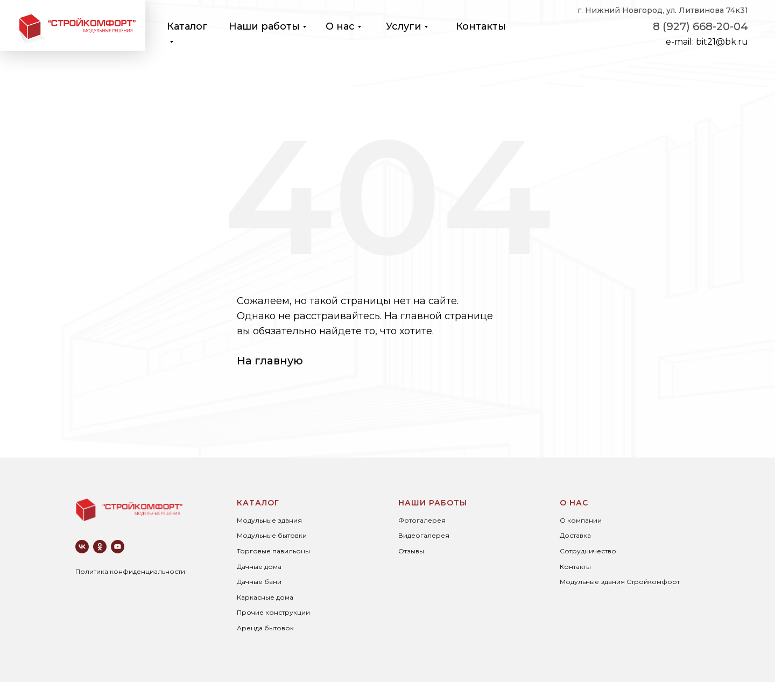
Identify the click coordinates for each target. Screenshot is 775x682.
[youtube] (117, 546)
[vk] (82, 546)
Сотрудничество (588, 551)
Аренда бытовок (265, 628)
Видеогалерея (423, 535)
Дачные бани (259, 582)
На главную (270, 360)
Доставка (575, 535)
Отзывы (411, 551)
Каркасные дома (265, 597)
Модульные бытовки (272, 535)
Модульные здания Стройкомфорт (620, 582)
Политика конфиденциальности (130, 571)
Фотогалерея (422, 520)
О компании (581, 520)
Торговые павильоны (273, 551)
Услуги (403, 26)
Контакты (481, 26)
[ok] (100, 546)
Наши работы (264, 26)
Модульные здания (269, 520)
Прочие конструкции (273, 612)
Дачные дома (259, 567)
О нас (340, 26)
